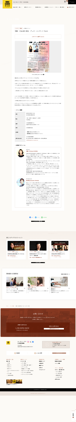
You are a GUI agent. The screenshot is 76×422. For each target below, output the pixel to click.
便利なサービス (27, 7)
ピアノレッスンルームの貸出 (27, 399)
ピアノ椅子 (9, 398)
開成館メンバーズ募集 (26, 394)
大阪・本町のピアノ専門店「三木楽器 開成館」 (7, 4)
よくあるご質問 (59, 402)
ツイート (37, 217)
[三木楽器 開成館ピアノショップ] (28, 363)
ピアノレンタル (24, 392)
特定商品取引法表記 (44, 415)
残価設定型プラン (59, 400)
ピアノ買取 (24, 388)
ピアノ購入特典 (59, 398)
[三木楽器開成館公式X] (31, 363)
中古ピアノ (9, 392)
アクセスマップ (59, 377)
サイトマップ (30, 415)
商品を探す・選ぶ (17, 7)
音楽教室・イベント (49, 7)
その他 (8, 388)
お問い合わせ (74, 415)
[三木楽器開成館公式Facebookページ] (33, 363)
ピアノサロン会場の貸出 (26, 397)
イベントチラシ (38, 74)
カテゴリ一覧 (38, 281)
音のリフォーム (27, 395)
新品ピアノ (9, 390)
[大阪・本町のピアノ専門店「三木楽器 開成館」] (11, 366)
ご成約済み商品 (10, 400)
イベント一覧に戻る (38, 222)
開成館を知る (38, 7)
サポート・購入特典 (59, 7)
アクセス (65, 2)
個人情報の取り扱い (37, 415)
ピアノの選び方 (59, 396)
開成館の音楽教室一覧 (65, 293)
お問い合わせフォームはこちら (33, 140)
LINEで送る (44, 217)
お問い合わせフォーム (52, 236)
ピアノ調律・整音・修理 (26, 390)
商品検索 (61, 2)
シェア (31, 217)
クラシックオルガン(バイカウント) (13, 396)
